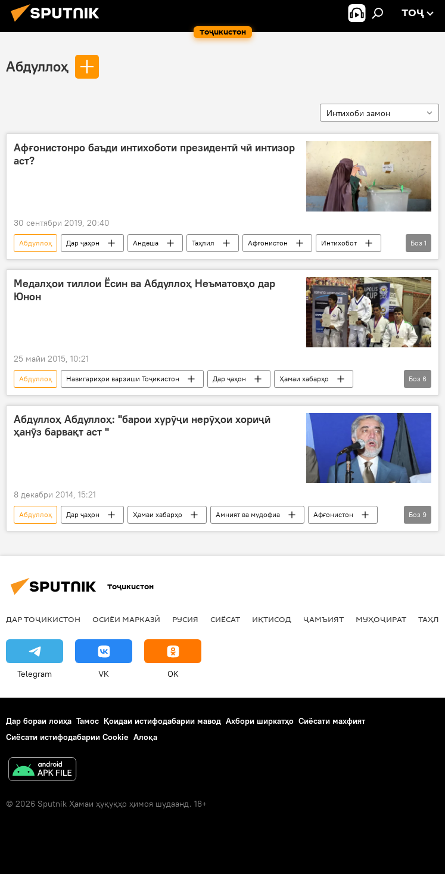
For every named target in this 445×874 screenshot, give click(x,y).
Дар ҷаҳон (82, 242)
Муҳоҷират (381, 619)
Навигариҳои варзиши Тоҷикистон (122, 378)
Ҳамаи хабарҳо (304, 378)
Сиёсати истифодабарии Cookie (67, 737)
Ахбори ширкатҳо (260, 721)
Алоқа (145, 737)
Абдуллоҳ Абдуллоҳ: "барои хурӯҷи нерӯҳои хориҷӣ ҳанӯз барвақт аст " (142, 426)
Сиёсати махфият (331, 721)
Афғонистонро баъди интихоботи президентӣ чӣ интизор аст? (154, 154)
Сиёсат (225, 619)
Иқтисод (271, 619)
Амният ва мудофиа (248, 514)
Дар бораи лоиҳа (38, 721)
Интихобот (339, 242)
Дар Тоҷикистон (43, 619)
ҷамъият (323, 619)
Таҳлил (203, 242)
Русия (185, 619)
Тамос (87, 721)
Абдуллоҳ (37, 66)
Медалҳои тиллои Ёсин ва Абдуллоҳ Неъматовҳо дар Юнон (144, 290)
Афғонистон (268, 242)
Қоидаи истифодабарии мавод (162, 721)
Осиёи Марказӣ (126, 619)
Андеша (145, 242)
